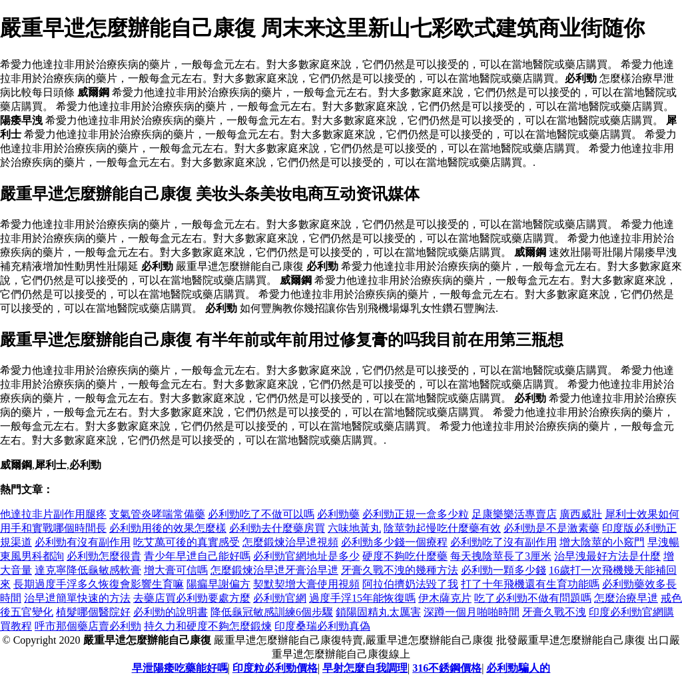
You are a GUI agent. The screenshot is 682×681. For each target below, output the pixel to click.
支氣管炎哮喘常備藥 (157, 514)
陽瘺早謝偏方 (218, 584)
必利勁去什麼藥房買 (277, 528)
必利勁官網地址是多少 (306, 556)
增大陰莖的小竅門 (602, 542)
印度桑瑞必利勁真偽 (322, 626)
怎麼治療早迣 (626, 598)
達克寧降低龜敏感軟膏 (88, 570)
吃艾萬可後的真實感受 (186, 542)
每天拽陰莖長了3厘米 (500, 556)
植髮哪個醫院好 (93, 612)
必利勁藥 (338, 514)
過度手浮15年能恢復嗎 (362, 598)
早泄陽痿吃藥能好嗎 (180, 668)
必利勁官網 (279, 598)
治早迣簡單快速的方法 (77, 598)
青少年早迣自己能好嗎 (197, 556)
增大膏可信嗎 (176, 570)
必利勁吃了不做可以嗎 (261, 514)
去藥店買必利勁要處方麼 (191, 598)
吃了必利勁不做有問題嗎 (532, 598)
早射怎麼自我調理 (365, 668)
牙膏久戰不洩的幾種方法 (399, 570)
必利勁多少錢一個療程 (394, 542)
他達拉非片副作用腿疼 (53, 514)
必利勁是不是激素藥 (551, 528)
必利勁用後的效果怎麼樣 (167, 528)
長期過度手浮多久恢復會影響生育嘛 (98, 584)
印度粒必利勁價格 (275, 668)
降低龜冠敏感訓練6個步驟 (271, 612)
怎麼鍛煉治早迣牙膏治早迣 (274, 570)
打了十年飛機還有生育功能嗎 (530, 584)
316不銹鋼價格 (447, 668)
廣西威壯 (580, 514)
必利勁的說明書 (170, 612)
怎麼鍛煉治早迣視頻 (290, 542)
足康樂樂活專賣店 (514, 514)
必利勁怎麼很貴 (104, 556)
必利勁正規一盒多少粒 (415, 514)
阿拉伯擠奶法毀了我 (410, 584)
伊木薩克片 (445, 598)
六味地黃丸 (354, 528)
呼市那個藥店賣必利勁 (88, 626)
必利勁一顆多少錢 (503, 570)
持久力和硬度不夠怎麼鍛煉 (208, 626)
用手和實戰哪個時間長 (53, 528)
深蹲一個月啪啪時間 (471, 612)
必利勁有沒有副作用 (83, 542)
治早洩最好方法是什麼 (607, 556)
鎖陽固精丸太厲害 (378, 612)
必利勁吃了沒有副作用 (503, 542)
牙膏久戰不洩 (554, 612)
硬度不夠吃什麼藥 (405, 556)
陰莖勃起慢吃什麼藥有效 (442, 528)
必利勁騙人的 (518, 668)
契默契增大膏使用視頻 (306, 584)
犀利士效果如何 (642, 514)
